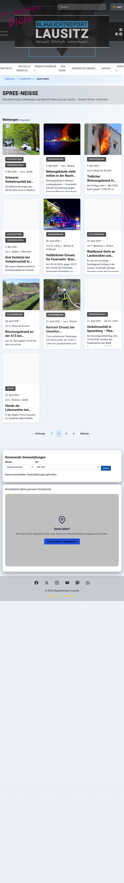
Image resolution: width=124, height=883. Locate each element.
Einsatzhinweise (45, 66)
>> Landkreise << (26, 78)
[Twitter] (47, 582)
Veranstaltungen (83, 68)
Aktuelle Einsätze (23, 68)
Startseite (9, 78)
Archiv (106, 68)
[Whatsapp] (88, 582)
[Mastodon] (77, 582)
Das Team (62, 68)
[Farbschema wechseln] (117, 6)
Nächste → (86, 433)
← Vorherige (38, 433)
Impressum (54, 596)
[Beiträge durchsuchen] (82, 7)
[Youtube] (67, 582)
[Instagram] (57, 582)
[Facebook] (36, 582)
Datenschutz (69, 596)
